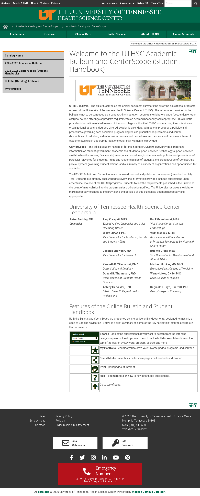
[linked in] (104, 458)
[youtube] (116, 458)
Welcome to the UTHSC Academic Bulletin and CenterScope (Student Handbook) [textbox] (164, 43)
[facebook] (72, 458)
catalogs (43, 491)
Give (42, 416)
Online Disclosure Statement (72, 425)
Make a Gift (143, 3)
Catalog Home (14, 55)
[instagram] (93, 458)
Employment (37, 420)
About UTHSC (150, 34)
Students (5, 3)
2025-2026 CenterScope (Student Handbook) (26, 72)
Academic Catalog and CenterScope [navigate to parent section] (37, 26)
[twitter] (82, 458)
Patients (55, 3)
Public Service (116, 34)
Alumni (34, 3)
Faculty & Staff (20, 3)
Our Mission (108, 3)
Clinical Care (83, 34)
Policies (60, 420)
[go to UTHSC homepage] (4, 26)
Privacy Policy (63, 416)
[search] (178, 3)
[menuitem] (110, 3)
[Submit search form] (196, 3)
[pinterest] (127, 458)
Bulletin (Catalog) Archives (22, 81)
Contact (40, 425)
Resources (125, 3)
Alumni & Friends (183, 34)
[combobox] (163, 44)
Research (50, 34)
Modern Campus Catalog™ (148, 491)
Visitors (44, 3)
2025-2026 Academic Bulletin (23, 63)
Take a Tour (157, 3)
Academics (17, 34)
